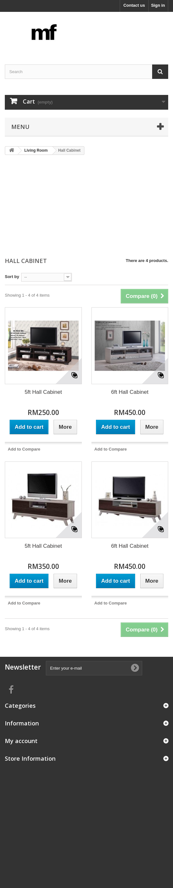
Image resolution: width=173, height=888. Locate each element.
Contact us (134, 5)
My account (21, 741)
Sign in (158, 5)
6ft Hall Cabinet (129, 392)
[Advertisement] (86, 206)
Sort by (12, 276)
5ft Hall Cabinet (43, 392)
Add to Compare (24, 449)
